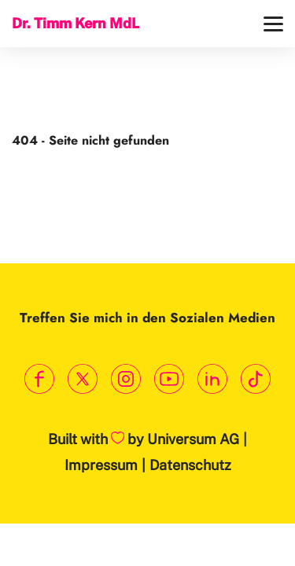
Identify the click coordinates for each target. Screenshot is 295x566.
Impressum (101, 465)
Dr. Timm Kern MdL (75, 23)
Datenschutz (190, 465)
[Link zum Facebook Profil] (39, 379)
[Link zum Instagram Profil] (126, 379)
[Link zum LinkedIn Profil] (212, 379)
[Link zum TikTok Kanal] (256, 379)
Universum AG (193, 439)
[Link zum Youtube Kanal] (169, 379)
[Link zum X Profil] (83, 379)
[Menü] (273, 24)
